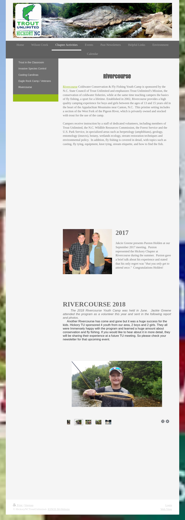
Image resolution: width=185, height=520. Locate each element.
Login (168, 505)
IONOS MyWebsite (59, 509)
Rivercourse (70, 86)
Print (18, 505)
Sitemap (28, 505)
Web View (166, 509)
